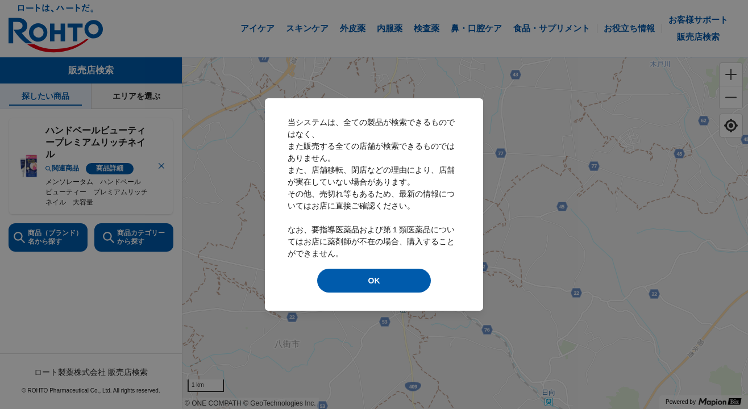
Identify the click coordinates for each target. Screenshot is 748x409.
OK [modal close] (374, 280)
